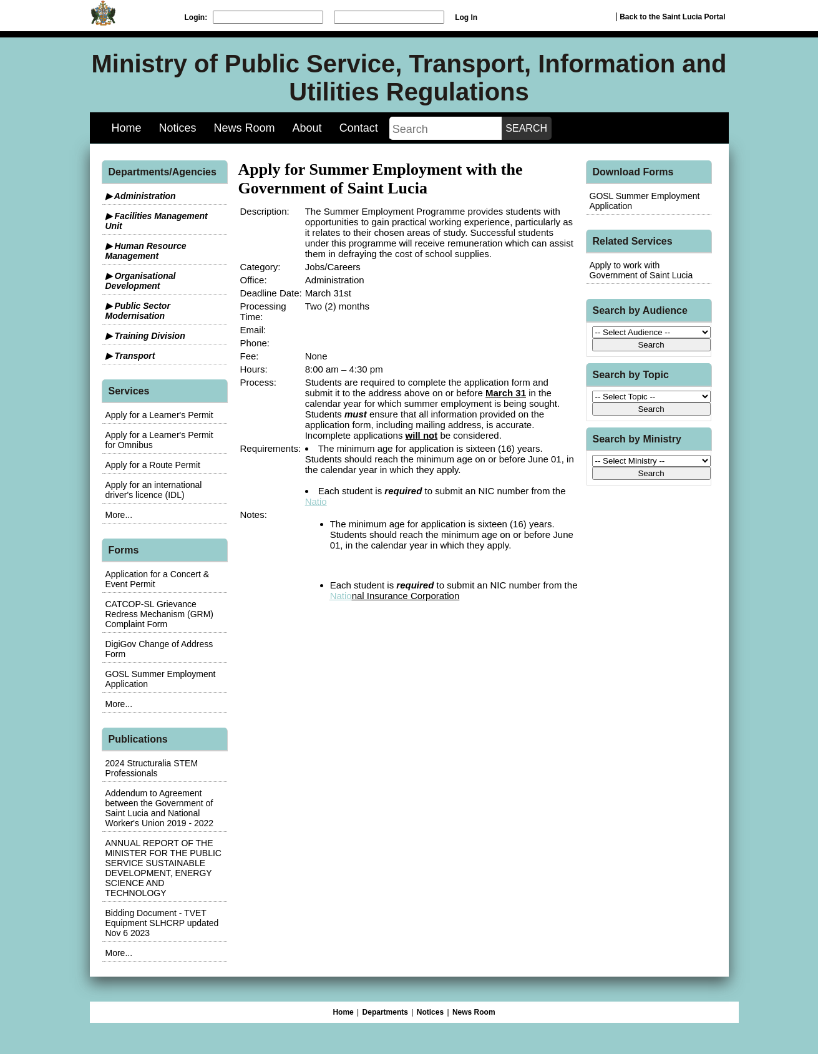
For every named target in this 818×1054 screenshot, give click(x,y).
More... (119, 515)
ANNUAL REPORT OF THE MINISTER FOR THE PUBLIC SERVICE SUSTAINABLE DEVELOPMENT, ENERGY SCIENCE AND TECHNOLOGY (163, 868)
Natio (316, 501)
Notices (178, 128)
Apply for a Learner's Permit (159, 415)
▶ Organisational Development (140, 281)
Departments (385, 1012)
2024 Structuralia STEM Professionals (151, 768)
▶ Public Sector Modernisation (137, 311)
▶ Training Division (145, 336)
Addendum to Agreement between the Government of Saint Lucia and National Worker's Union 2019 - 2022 (159, 808)
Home (127, 128)
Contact (358, 128)
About (307, 128)
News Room (244, 128)
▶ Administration (140, 196)
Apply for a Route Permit (153, 465)
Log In (466, 17)
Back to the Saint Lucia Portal (672, 16)
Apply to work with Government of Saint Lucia (641, 270)
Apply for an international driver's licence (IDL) (153, 490)
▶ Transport (130, 356)
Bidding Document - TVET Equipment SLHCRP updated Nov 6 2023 (162, 923)
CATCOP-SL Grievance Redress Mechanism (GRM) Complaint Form (159, 614)
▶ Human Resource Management (146, 251)
